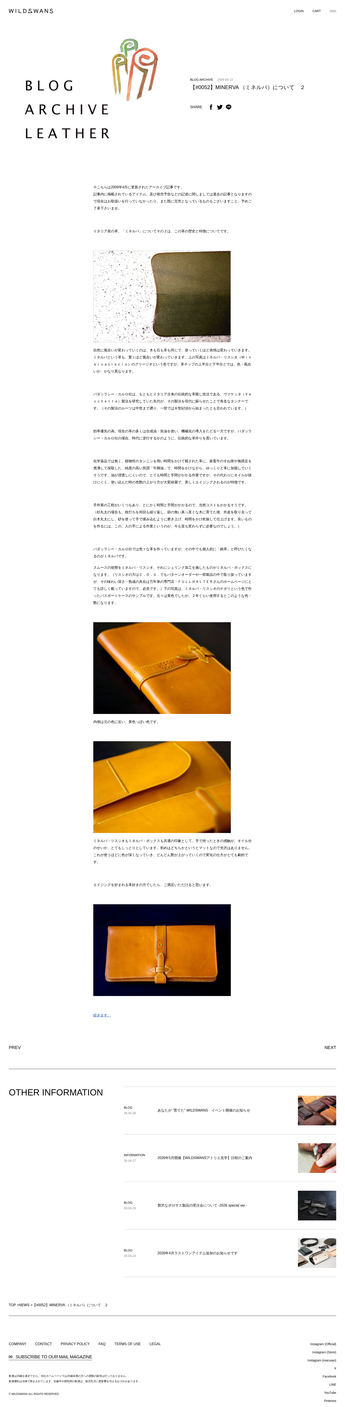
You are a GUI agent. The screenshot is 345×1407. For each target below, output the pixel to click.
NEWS (24, 1305)
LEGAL (155, 1344)
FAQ (102, 1344)
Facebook (329, 1376)
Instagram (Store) (324, 1352)
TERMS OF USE (127, 1344)
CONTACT (43, 1344)
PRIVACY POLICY (75, 1344)
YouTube (330, 1392)
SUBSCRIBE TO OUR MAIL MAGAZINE (50, 1357)
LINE (332, 1384)
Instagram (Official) (323, 1344)
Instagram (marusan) (322, 1360)
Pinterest (330, 1401)
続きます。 (102, 1015)
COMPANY (17, 1344)
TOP (12, 1305)
